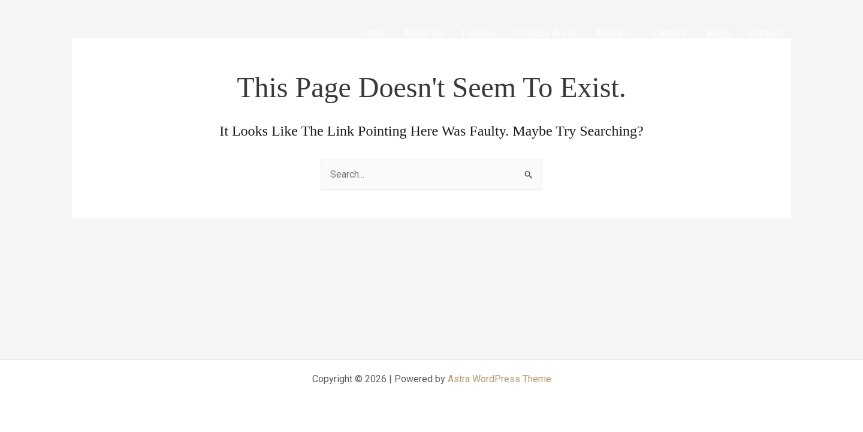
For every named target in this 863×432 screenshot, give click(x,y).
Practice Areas (546, 33)
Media (615, 33)
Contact (765, 33)
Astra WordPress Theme (499, 379)
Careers (670, 33)
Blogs (718, 33)
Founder (479, 33)
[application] (629, 33)
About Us (424, 33)
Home (372, 33)
